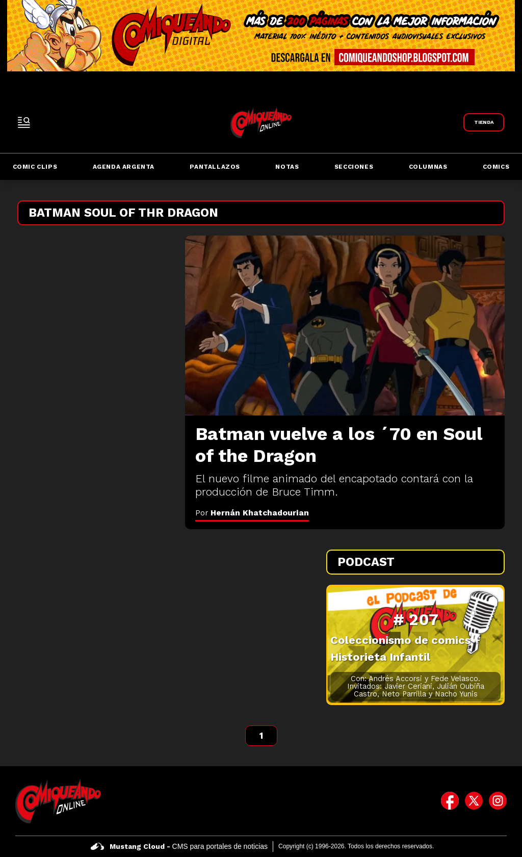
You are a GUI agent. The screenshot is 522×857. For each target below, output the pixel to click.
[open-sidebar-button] (24, 122)
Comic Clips (35, 166)
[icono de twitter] (474, 800)
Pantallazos (215, 166)
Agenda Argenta (123, 166)
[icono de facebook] (450, 800)
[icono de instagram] (498, 800)
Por (252, 512)
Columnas (428, 166)
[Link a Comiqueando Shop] (483, 122)
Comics (496, 166)
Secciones (353, 166)
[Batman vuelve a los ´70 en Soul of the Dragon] (345, 325)
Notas (287, 166)
